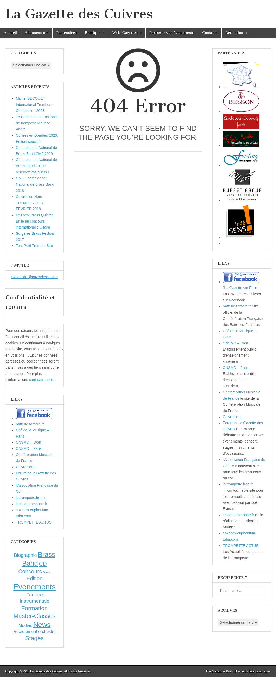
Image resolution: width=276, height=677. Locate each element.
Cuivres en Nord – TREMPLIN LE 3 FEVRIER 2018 (30, 203)
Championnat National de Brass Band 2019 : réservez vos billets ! (36, 166)
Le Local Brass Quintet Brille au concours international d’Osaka (34, 221)
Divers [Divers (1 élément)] (47, 572)
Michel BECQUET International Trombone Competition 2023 (34, 104)
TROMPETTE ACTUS (34, 522)
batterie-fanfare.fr (30, 424)
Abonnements (36, 33)
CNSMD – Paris (29, 448)
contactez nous (41, 380)
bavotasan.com (259, 671)
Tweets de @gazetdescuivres (34, 277)
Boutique (92, 33)
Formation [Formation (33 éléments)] (34, 608)
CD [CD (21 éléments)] (43, 564)
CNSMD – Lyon (28, 442)
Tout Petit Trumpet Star (34, 246)
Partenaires (66, 33)
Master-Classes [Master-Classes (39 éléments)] (35, 616)
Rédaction (234, 33)
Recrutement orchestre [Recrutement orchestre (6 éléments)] (34, 631)
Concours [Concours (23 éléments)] (30, 571)
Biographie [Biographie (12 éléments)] (25, 555)
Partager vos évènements (172, 33)
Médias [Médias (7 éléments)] (25, 625)
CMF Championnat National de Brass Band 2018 (35, 184)
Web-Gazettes (125, 33)
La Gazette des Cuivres (79, 14)
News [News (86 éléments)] (42, 624)
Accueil (10, 33)
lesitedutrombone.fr (31, 504)
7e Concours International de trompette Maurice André (36, 123)
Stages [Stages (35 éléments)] (34, 638)
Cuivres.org (25, 467)
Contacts (209, 33)
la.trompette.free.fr (31, 497)
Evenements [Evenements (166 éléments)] (34, 586)
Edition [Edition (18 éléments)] (35, 578)
